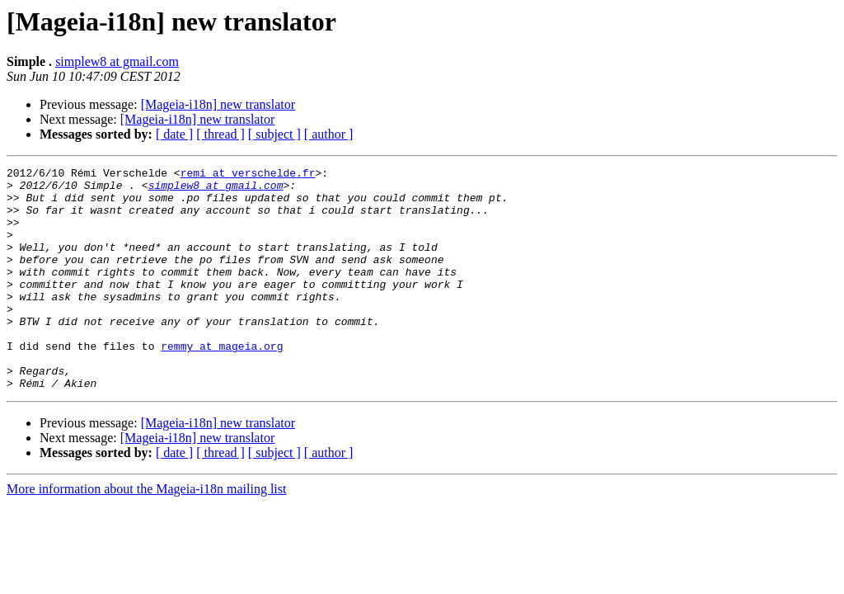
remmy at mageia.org (222, 382)
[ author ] (329, 134)
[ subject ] (274, 134)
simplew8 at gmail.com (117, 61)
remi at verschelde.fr (248, 174)
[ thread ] (220, 134)
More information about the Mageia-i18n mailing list (146, 533)
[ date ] (174, 134)
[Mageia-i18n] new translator (218, 104)
